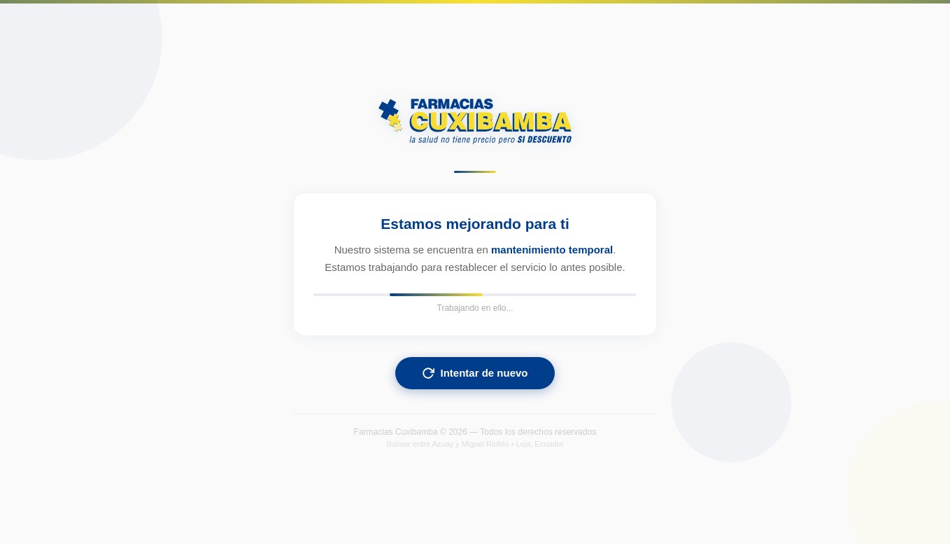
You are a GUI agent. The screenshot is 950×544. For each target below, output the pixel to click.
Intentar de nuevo (474, 373)
